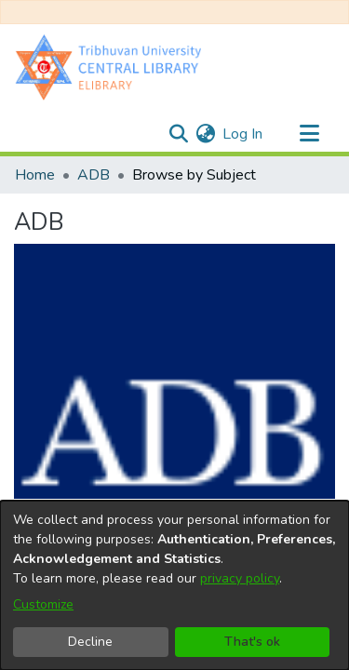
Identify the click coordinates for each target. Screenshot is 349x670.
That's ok (252, 641)
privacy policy (239, 578)
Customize (43, 604)
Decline (90, 641)
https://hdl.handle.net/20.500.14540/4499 (155, 314)
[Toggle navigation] (309, 134)
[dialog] (174, 585)
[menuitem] (205, 134)
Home (35, 175)
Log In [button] (243, 134)
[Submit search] (178, 134)
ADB (93, 175)
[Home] (112, 66)
